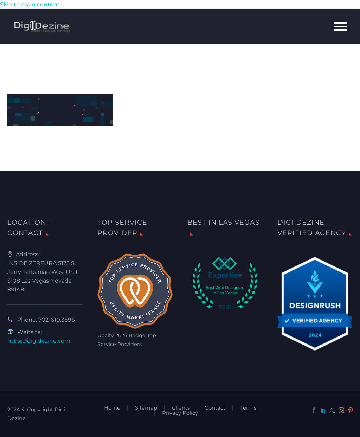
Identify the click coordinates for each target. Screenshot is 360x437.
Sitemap (146, 408)
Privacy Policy (180, 413)
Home (112, 408)
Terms (248, 408)
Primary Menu (340, 26)
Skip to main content (30, 4)
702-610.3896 (56, 319)
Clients (181, 408)
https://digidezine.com (38, 341)
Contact (215, 408)
